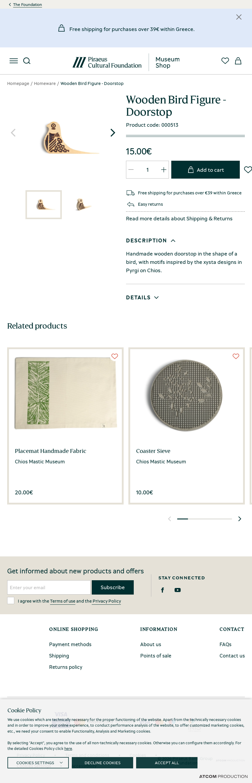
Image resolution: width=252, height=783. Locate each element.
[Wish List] (114, 356)
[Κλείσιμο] (239, 17)
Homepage (18, 83)
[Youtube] (178, 590)
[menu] (13, 61)
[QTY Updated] (131, 169)
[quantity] (147, 169)
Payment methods (70, 644)
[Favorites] (225, 61)
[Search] (26, 61)
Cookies (138, 755)
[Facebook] (162, 590)
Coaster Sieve (153, 450)
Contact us (232, 655)
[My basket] (238, 61)
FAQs (225, 644)
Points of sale (155, 655)
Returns (223, 218)
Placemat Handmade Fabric (50, 450)
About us (150, 644)
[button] (113, 133)
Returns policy (65, 666)
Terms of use (62, 601)
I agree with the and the (64, 600)
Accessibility (84, 766)
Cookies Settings (34, 766)
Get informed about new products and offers (75, 571)
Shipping (197, 218)
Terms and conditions (87, 755)
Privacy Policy (106, 601)
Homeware (45, 83)
